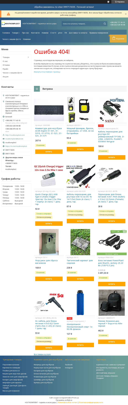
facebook (68, 364)
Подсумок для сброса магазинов (46, 261)
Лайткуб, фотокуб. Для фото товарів (14, 386)
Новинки (27, 39)
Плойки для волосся (11, 370)
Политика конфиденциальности (91, 402)
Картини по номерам (11, 367)
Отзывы (6, 65)
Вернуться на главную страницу (47, 72)
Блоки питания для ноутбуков (46, 373)
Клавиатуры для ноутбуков (45, 376)
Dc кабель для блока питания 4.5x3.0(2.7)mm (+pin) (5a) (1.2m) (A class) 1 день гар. (48, 325)
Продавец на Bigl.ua (64, 400)
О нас (5, 61)
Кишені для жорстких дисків (14, 373)
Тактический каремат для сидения (80, 261)
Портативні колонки (11, 364)
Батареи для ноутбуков (43, 370)
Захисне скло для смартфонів (15, 376)
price (60, 33)
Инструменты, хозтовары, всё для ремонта (110, 368)
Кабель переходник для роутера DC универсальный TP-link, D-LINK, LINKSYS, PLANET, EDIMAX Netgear (111, 136)
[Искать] (104, 23)
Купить (49, 152)
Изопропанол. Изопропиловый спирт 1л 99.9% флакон (79, 326)
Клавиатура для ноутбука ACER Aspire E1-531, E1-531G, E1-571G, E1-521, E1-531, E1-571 (48, 132)
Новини (45, 33)
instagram (69, 367)
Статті (53, 33)
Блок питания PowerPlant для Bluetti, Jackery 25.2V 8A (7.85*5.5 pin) (111, 263)
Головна (6, 33)
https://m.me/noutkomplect (16, 146)
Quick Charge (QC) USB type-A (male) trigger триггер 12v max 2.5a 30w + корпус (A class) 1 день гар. (48, 199)
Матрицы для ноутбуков (44, 364)
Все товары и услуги (42, 354)
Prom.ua (75, 398)
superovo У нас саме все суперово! (110, 364)
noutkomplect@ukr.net (14, 139)
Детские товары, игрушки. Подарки (107, 377)
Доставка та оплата (78, 33)
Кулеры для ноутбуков (43, 382)
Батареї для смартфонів (13, 379)
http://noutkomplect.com (15, 135)
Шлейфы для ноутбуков (44, 379)
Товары (6, 57)
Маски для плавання (11, 391)
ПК (65, 33)
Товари (15, 33)
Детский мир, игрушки (105, 373)
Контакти (35, 33)
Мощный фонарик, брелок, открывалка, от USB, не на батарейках (80, 131)
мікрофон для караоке (12, 382)
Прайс (5, 69)
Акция (5, 76)
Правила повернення (98, 33)
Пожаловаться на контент (67, 402)
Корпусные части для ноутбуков (47, 367)
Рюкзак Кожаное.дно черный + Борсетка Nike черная (110, 323)
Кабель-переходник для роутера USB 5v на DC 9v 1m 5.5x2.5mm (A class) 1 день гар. (79, 198)
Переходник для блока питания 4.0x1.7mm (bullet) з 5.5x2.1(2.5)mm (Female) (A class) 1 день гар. (111, 198)
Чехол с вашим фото (11, 39)
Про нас (25, 33)
